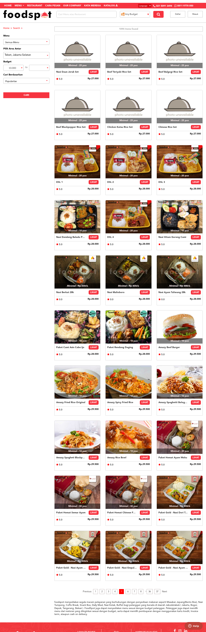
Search (16, 28)
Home (6, 28)
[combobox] (13, 68)
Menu (19, 5)
